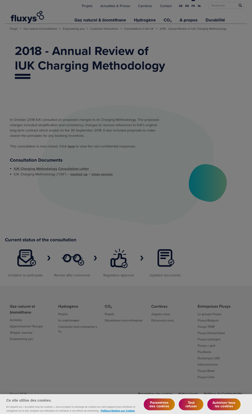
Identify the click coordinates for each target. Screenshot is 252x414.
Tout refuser (191, 408)
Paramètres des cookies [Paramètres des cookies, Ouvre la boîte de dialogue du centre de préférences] (159, 408)
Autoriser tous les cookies (223, 408)
